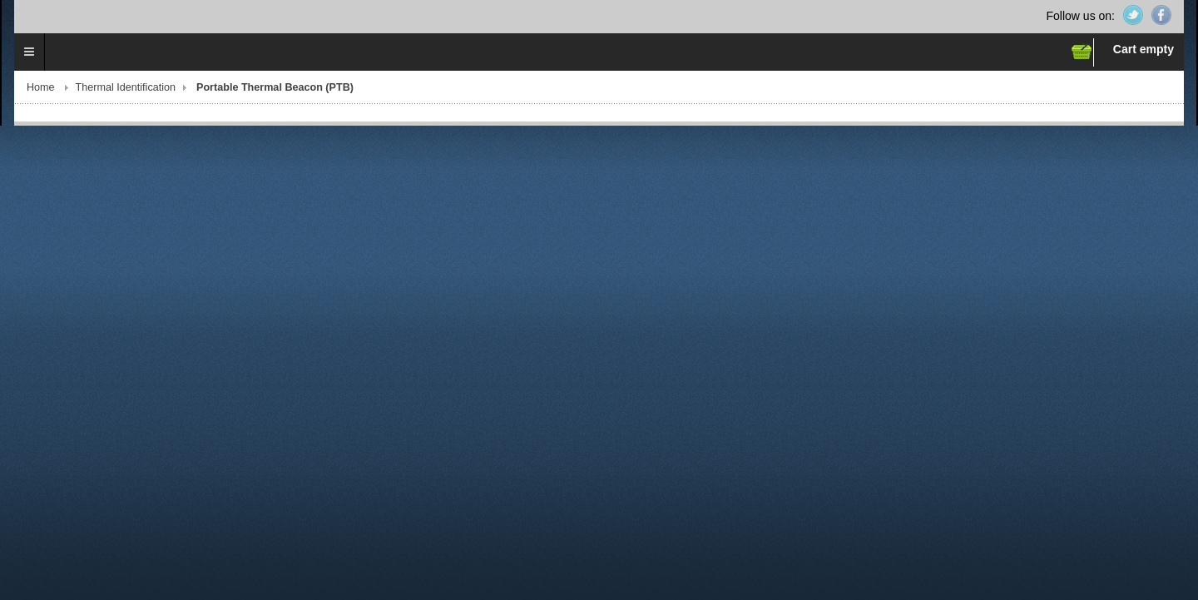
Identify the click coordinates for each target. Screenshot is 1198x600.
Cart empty (1143, 49)
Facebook (1161, 15)
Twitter (1133, 15)
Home (41, 87)
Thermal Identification (126, 87)
